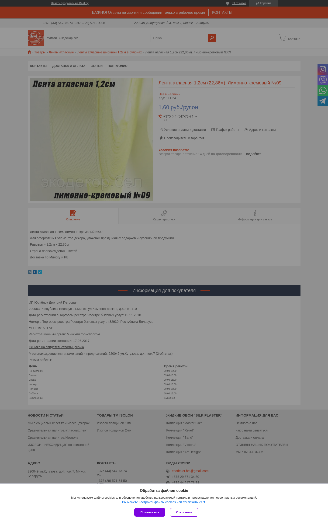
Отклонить (184, 512)
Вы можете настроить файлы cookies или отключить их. (162, 502)
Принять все (149, 512)
